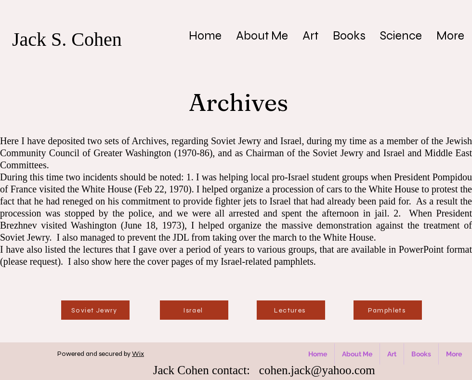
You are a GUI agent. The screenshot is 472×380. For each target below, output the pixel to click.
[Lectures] (291, 310)
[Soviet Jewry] (95, 310)
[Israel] (194, 310)
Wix (138, 354)
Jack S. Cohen (67, 39)
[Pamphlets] (388, 310)
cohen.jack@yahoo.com (317, 370)
